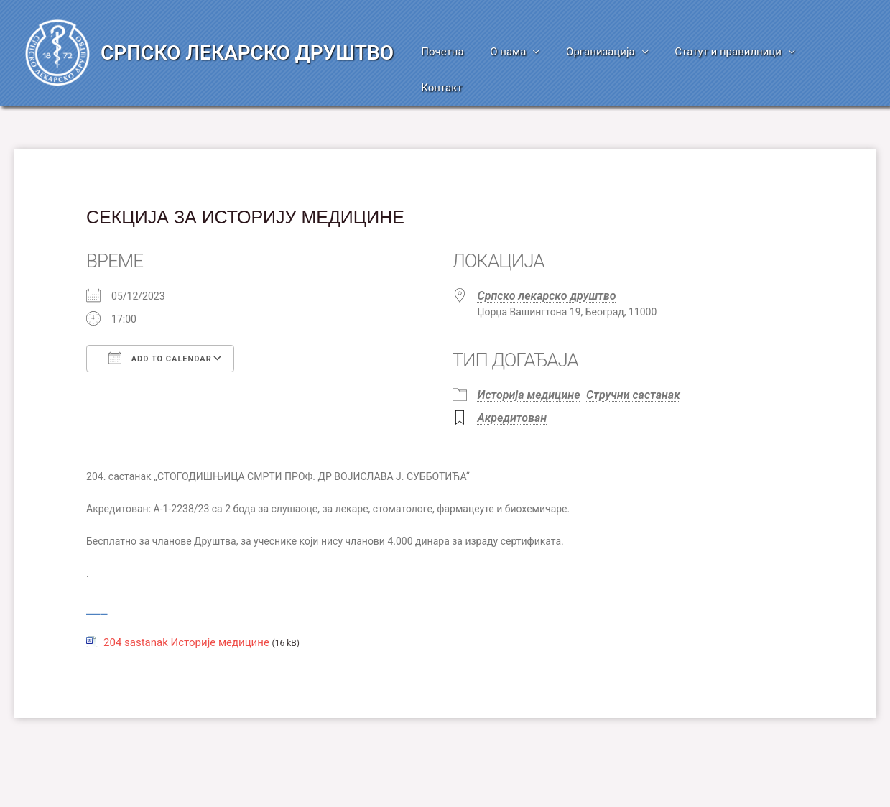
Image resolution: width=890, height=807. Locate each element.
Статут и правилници (724, 51)
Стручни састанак (633, 359)
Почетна (453, 51)
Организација (601, 51)
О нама (514, 51)
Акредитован (512, 382)
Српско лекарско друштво (547, 260)
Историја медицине (529, 359)
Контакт (833, 51)
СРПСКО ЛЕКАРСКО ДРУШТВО (247, 35)
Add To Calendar (160, 321)
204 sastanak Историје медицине (186, 606)
